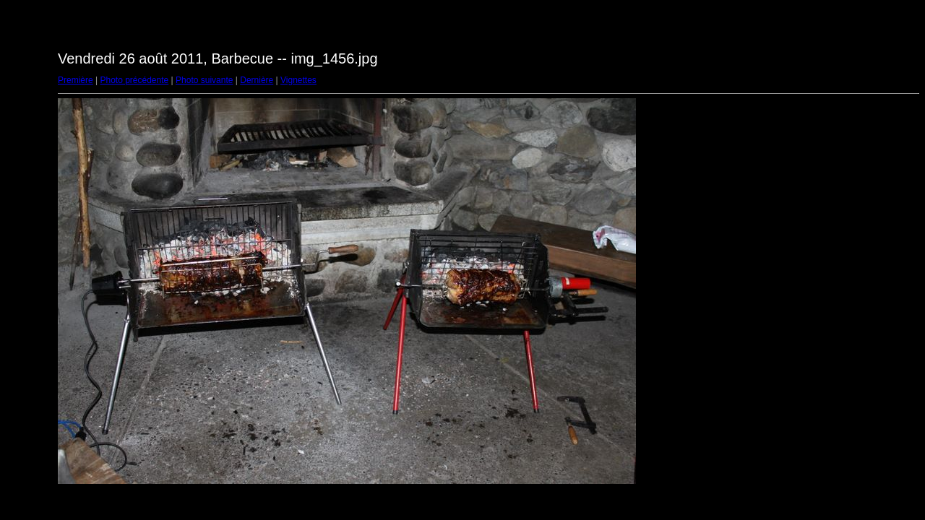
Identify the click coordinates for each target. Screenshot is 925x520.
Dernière (256, 80)
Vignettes (298, 80)
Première (75, 80)
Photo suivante (204, 80)
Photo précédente (134, 80)
